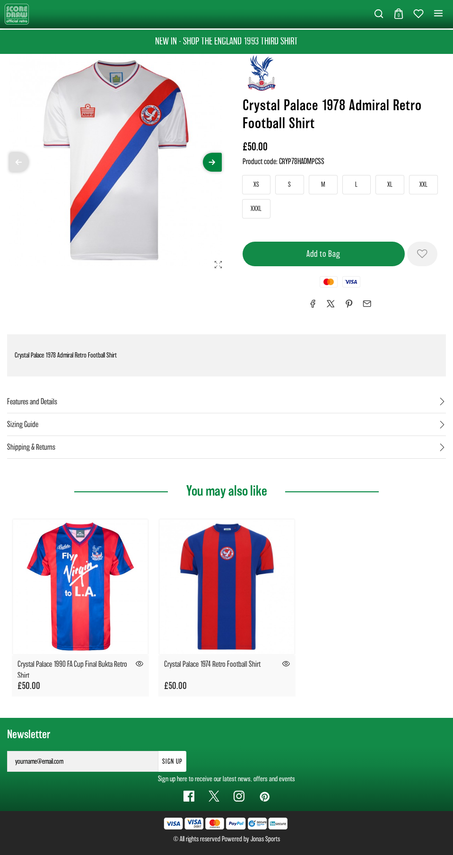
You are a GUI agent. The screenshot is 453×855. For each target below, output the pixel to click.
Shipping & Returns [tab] (31, 447)
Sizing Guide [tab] (22, 424)
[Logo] (17, 13)
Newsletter (28, 734)
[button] (379, 14)
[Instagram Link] (239, 796)
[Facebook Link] (188, 796)
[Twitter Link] (214, 796)
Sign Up (172, 761)
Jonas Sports (265, 839)
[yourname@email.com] (82, 761)
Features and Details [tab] (32, 402)
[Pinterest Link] (264, 796)
